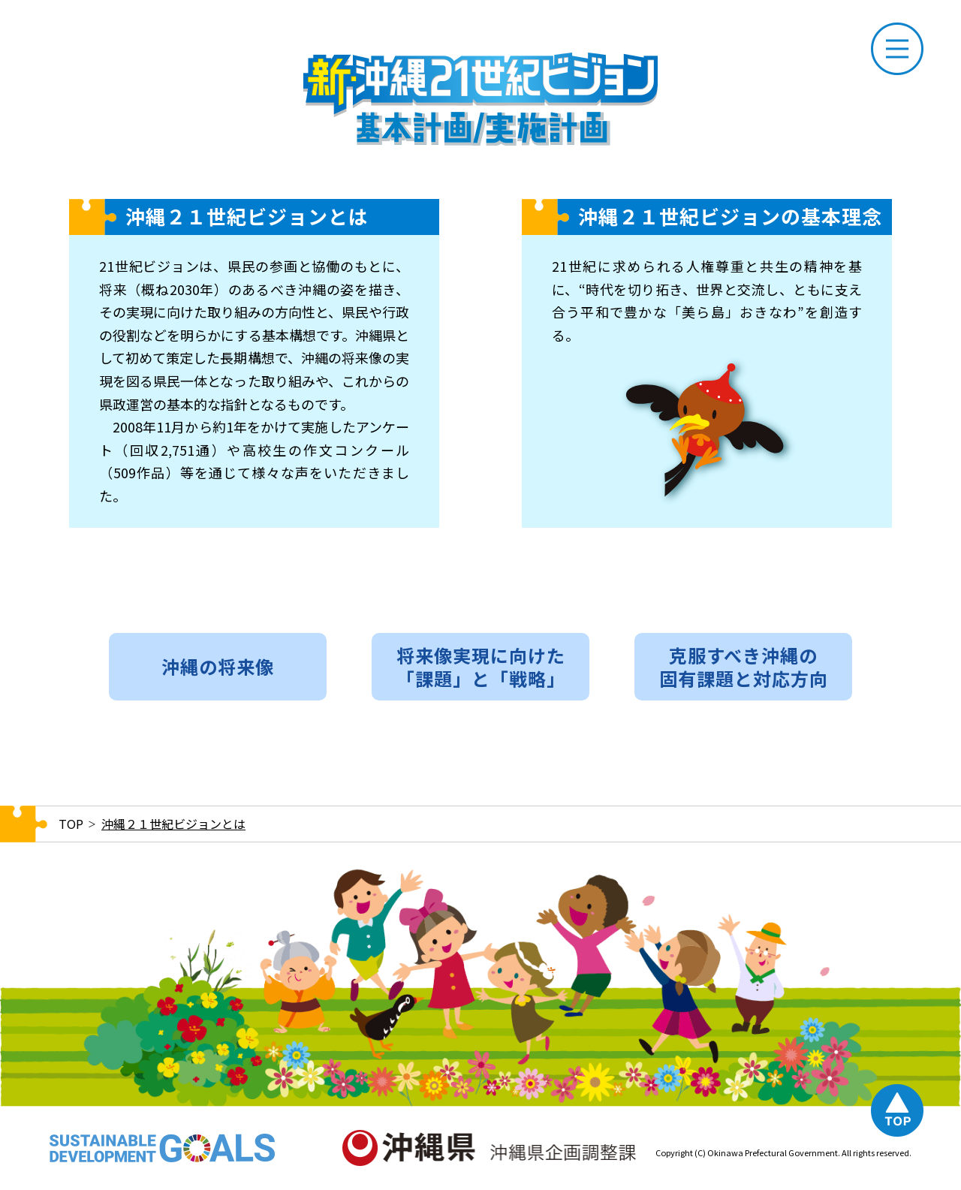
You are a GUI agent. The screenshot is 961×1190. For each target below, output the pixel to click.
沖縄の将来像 (217, 666)
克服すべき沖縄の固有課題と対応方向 (743, 666)
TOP (71, 824)
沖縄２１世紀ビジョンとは (173, 824)
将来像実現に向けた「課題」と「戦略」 (480, 666)
